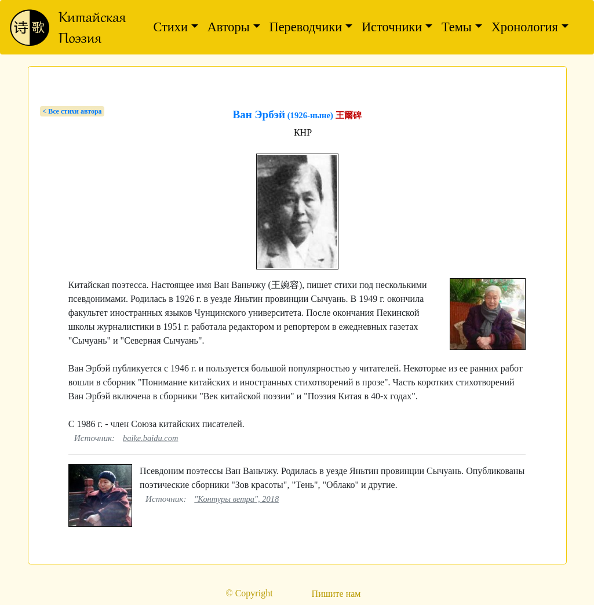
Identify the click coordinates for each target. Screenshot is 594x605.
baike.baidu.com (150, 438)
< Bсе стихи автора (71, 111)
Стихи (170, 27)
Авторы (228, 27)
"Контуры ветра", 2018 (236, 499)
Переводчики (305, 27)
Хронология (524, 27)
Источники (392, 27)
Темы (457, 27)
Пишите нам (336, 594)
